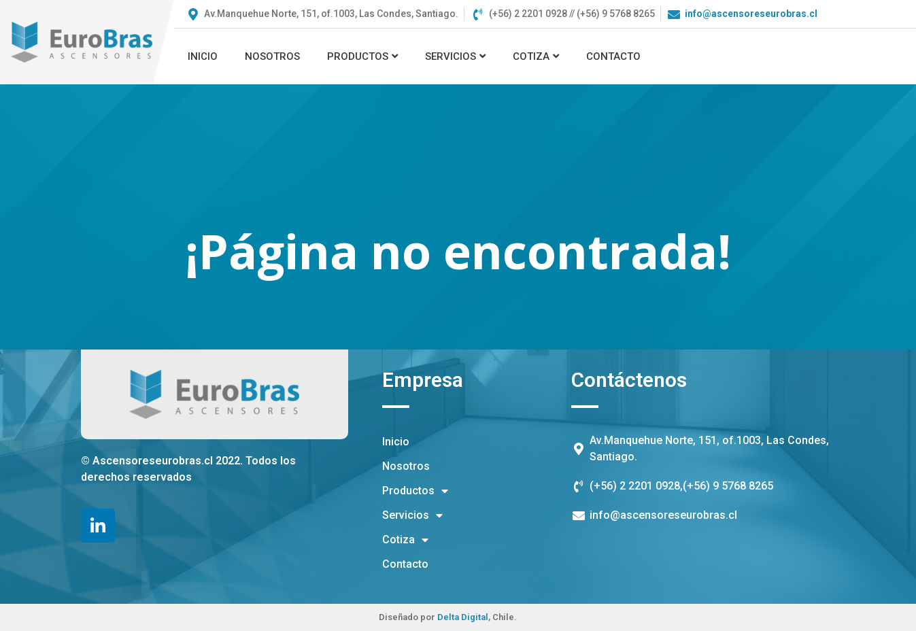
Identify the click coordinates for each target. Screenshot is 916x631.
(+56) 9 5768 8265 (728, 485)
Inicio (203, 56)
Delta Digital (462, 617)
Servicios (455, 56)
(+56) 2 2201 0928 (635, 485)
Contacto (613, 56)
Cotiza (536, 56)
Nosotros (272, 56)
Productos (362, 56)
